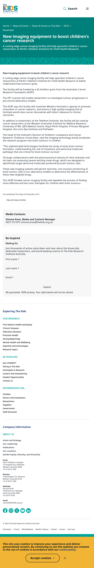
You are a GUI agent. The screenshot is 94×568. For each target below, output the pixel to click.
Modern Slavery (42, 529)
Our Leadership (10, 444)
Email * (10, 277)
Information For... (14, 388)
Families (7, 394)
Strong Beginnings (11, 338)
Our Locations (9, 451)
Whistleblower (27, 529)
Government (9, 408)
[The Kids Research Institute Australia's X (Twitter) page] (16, 510)
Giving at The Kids (11, 366)
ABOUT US (8, 434)
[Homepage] (10, 8)
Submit (47, 287)
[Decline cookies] (64, 558)
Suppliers (7, 404)
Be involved (10, 356)
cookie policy (67, 549)
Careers (62, 529)
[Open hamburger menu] (87, 8)
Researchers (8, 401)
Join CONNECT (9, 363)
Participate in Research (13, 370)
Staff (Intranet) (10, 412)
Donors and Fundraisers (14, 397)
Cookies (54, 529)
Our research (11, 318)
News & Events (21, 25)
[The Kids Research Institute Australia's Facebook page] (5, 510)
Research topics (10, 349)
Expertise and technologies (15, 346)
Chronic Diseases (11, 328)
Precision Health (10, 335)
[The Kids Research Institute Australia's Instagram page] (11, 510)
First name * (12, 259)
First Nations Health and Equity (17, 324)
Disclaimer (7, 529)
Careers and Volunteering (15, 373)
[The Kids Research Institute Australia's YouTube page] (22, 510)
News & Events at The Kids (46, 25)
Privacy (17, 529)
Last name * (12, 268)
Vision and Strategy (12, 440)
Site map (71, 529)
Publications (8, 447)
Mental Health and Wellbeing (16, 342)
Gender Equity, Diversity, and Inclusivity (21, 454)
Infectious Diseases (12, 331)
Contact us (8, 380)
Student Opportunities (13, 377)
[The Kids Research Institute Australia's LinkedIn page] (28, 510)
